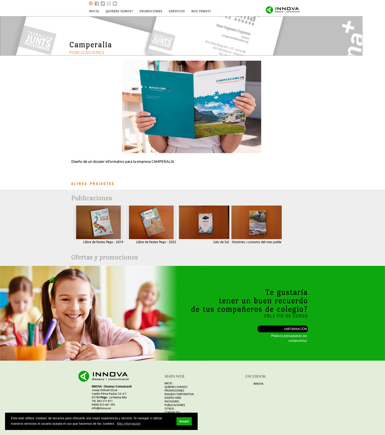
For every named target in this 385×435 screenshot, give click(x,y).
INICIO (168, 383)
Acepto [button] (184, 421)
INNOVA (258, 383)
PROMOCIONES (174, 390)
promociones (151, 11)
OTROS (169, 408)
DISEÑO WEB (173, 397)
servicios (177, 11)
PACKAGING (172, 401)
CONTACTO (172, 412)
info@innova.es (101, 408)
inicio (94, 11)
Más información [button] (129, 423)
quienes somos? (119, 11)
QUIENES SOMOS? (176, 387)
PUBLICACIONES (175, 405)
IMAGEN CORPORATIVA (179, 394)
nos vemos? (201, 11)
